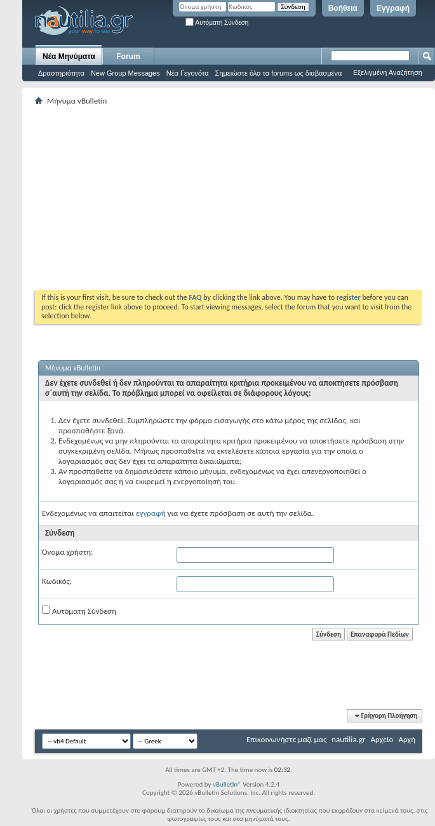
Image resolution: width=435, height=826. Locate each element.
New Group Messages (125, 73)
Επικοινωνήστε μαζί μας (286, 739)
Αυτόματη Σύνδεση (216, 22)
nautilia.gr (348, 739)
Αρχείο (382, 739)
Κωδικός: (57, 581)
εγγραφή (151, 513)
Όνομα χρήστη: (67, 552)
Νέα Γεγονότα (187, 73)
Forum (128, 56)
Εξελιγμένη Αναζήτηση (387, 72)
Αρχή (406, 739)
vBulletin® (227, 784)
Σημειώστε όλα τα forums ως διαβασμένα (278, 73)
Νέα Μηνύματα (69, 56)
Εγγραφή (393, 8)
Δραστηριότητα (61, 73)
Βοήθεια (343, 8)
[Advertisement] (199, 198)
